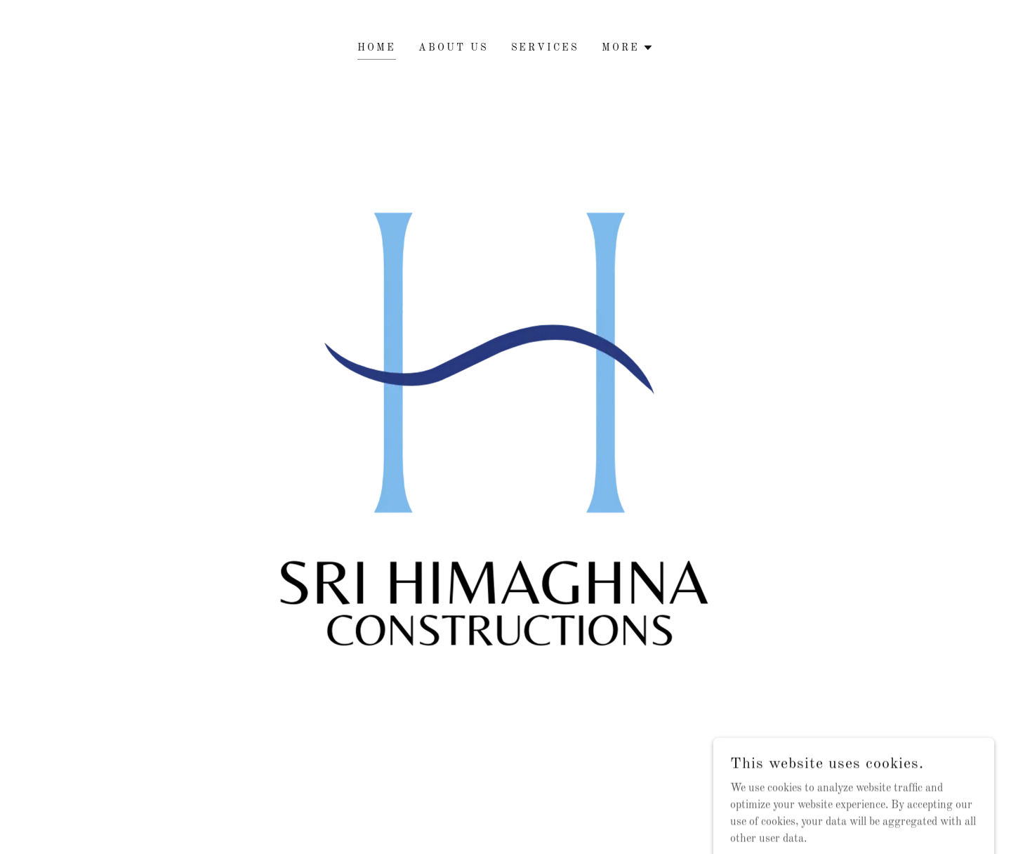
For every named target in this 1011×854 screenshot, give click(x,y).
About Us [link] (453, 48)
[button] (628, 47)
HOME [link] (376, 48)
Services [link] (545, 48)
